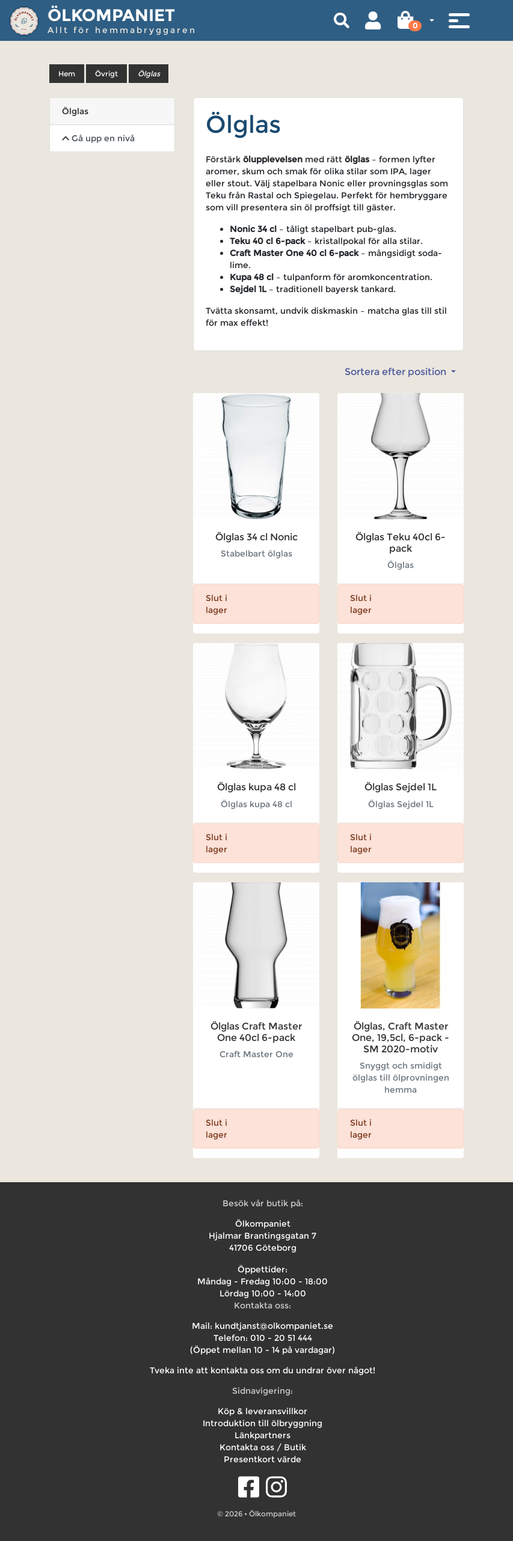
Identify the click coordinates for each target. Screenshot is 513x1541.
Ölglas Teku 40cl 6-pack (400, 542)
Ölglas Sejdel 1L (400, 787)
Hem (66, 73)
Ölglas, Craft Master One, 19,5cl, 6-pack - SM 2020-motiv (400, 1038)
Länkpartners (262, 1435)
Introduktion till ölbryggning (262, 1423)
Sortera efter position (397, 371)
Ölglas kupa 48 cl (256, 787)
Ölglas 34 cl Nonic (256, 537)
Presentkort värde (262, 1459)
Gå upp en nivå (98, 138)
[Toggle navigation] (458, 20)
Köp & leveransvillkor (262, 1411)
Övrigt (106, 73)
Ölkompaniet (111, 15)
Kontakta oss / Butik (263, 1447)
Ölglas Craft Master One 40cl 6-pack (256, 1032)
